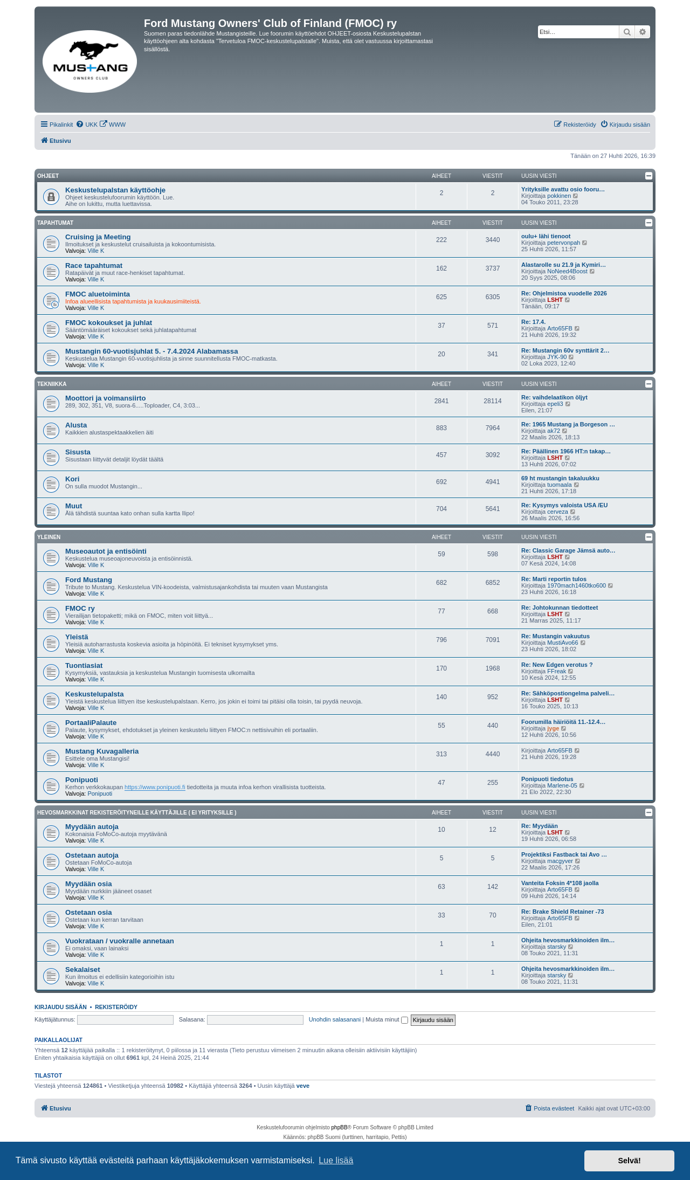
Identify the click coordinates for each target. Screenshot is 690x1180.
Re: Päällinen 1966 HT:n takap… (566, 451)
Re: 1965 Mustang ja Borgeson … (568, 424)
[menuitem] (86, 124)
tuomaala (559, 484)
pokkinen (559, 195)
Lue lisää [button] (336, 1160)
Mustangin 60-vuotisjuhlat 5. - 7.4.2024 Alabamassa (151, 351)
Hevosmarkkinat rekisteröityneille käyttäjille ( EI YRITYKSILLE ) (137, 813)
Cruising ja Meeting (98, 237)
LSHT (555, 299)
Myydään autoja (92, 827)
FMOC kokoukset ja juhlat (108, 323)
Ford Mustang (88, 580)
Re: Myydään (539, 826)
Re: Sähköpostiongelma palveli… (568, 693)
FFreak (556, 671)
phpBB (340, 1127)
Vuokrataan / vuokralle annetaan (119, 941)
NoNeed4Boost (567, 271)
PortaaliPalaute (90, 723)
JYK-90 (557, 357)
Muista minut (386, 1019)
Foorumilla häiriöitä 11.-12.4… (563, 722)
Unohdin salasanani (335, 1019)
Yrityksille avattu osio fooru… (563, 189)
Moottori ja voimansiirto (105, 398)
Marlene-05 (562, 785)
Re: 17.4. (533, 322)
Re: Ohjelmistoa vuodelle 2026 (564, 293)
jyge (553, 728)
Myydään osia (88, 884)
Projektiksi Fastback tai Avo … (564, 854)
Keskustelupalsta (94, 694)
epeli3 (555, 404)
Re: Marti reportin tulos (553, 579)
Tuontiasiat (83, 665)
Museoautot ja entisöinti (106, 551)
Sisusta (78, 452)
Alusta (76, 425)
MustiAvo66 (562, 642)
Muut (73, 506)
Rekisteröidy (116, 1007)
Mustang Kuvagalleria (102, 751)
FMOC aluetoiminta (97, 294)
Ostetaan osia (88, 912)
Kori (72, 479)
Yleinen (48, 537)
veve (302, 1085)
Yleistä (76, 637)
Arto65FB (559, 328)
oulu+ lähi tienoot (545, 236)
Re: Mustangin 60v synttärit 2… (565, 350)
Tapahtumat (55, 223)
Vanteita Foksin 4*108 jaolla (560, 883)
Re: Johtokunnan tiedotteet (559, 607)
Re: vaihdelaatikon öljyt (554, 397)
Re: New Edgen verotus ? (557, 664)
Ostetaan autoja (92, 855)
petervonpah (563, 242)
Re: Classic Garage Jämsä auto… (568, 550)
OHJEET (48, 176)
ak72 (553, 430)
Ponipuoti (81, 780)
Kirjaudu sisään (60, 1007)
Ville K (95, 250)
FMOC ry (80, 608)
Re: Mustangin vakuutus (555, 636)
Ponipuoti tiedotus (547, 779)
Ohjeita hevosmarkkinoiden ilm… (568, 940)
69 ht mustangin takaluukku (560, 478)
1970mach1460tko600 (576, 585)
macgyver (560, 861)
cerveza (557, 511)
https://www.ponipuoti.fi (155, 787)
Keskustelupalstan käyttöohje (115, 190)
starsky (556, 946)
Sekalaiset (82, 969)
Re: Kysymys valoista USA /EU (564, 505)
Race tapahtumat (93, 265)
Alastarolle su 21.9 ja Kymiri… (563, 264)
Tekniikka (51, 384)
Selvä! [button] (629, 1160)
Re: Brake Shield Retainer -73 (562, 911)
